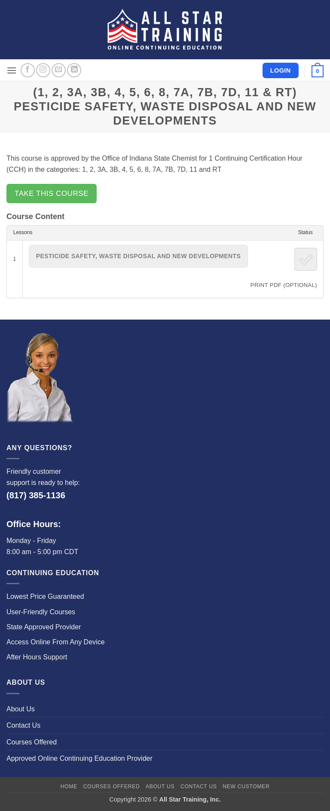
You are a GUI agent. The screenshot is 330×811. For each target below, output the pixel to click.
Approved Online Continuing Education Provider (79, 758)
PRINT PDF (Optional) (284, 285)
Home (69, 787)
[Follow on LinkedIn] (74, 70)
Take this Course (52, 193)
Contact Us (23, 725)
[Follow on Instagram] (43, 70)
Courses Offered (31, 742)
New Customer (246, 787)
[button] (11, 70)
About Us (20, 709)
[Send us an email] (59, 70)
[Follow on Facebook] (28, 70)
